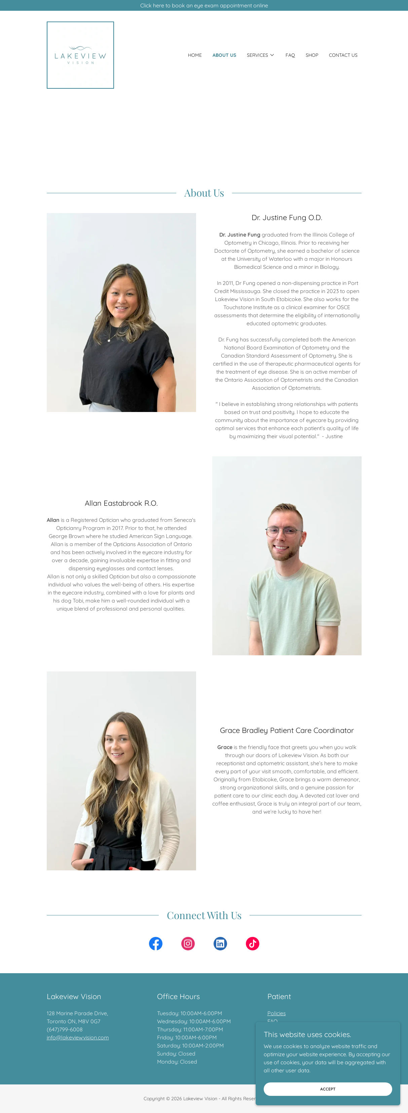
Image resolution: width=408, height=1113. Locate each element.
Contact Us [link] (343, 55)
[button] (261, 55)
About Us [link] (224, 55)
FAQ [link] (290, 55)
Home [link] (195, 55)
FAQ (272, 1021)
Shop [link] (312, 55)
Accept (332, 1093)
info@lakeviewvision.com (78, 1037)
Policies (276, 1013)
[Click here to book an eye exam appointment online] (204, 5)
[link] (80, 54)
